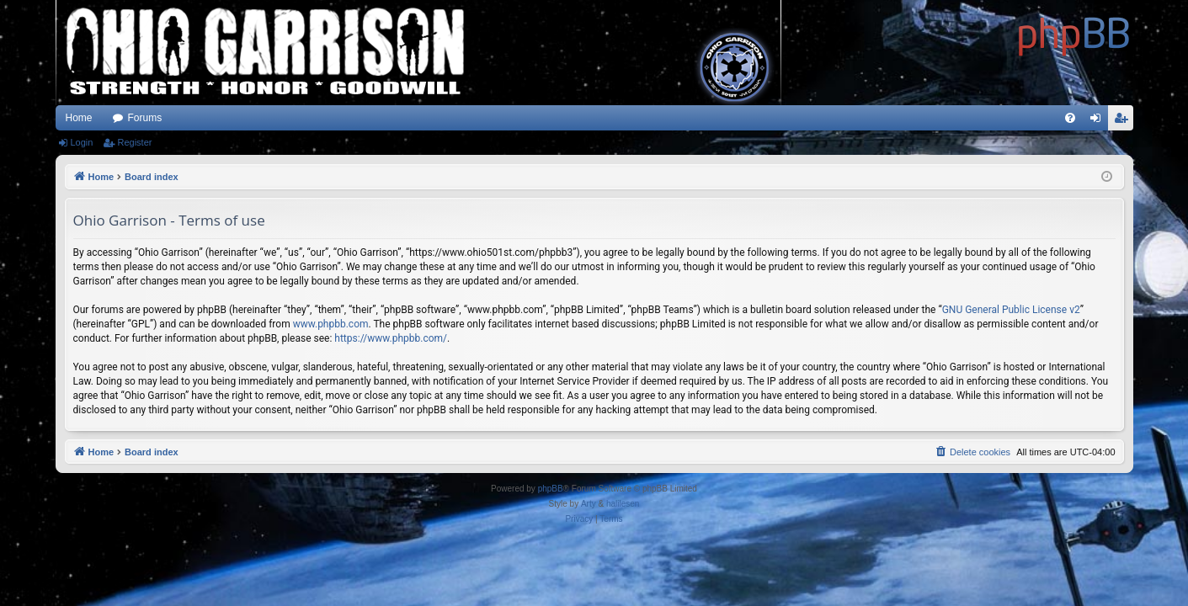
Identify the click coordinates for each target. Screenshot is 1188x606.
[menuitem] (1070, 117)
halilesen (622, 503)
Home (79, 118)
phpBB (550, 488)
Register (134, 142)
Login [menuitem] (1098, 121)
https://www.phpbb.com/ (390, 338)
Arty (588, 503)
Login (82, 142)
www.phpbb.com (331, 324)
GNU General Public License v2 (1011, 310)
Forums (145, 118)
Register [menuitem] (1123, 121)
